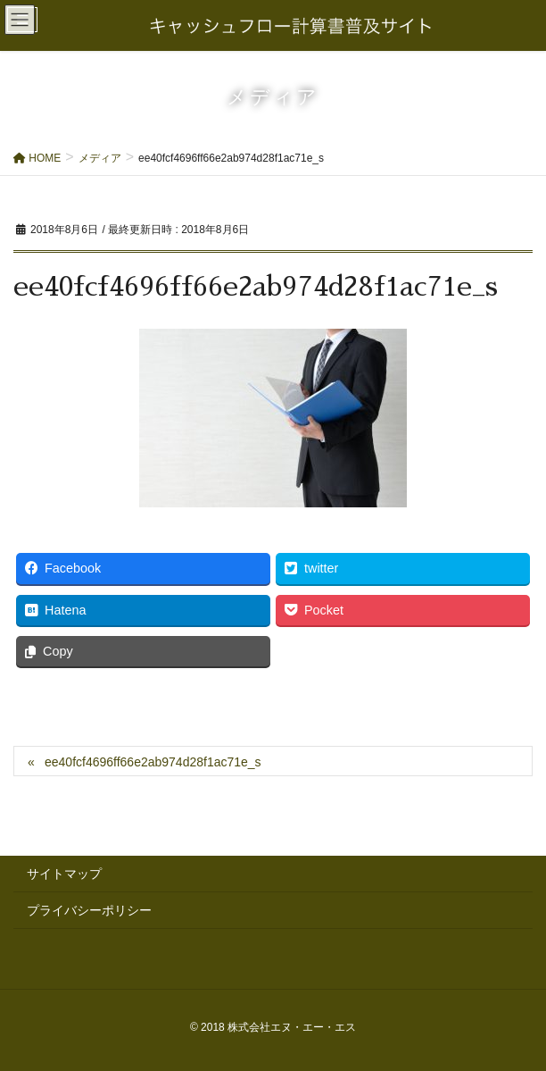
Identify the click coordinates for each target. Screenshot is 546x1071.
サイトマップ (64, 873)
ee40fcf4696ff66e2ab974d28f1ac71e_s (153, 762)
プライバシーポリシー (89, 910)
